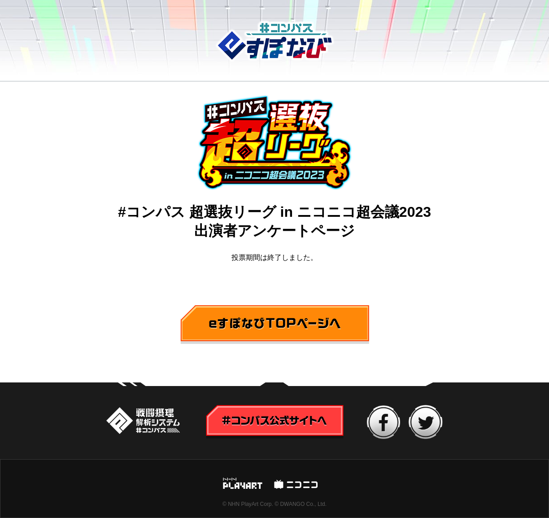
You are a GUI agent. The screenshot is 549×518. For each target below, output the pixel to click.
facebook (384, 422)
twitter (426, 422)
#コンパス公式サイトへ (143, 422)
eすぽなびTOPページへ (218, 312)
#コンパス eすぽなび (274, 41)
